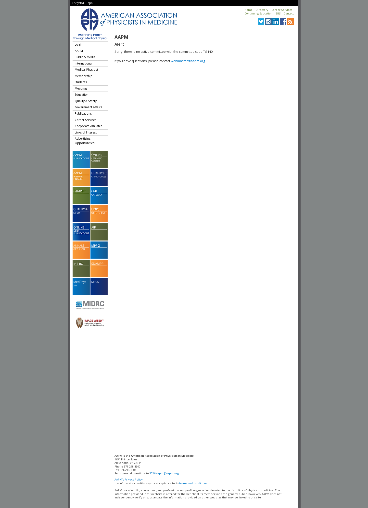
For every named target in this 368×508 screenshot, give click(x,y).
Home (248, 10)
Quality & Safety (86, 101)
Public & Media (85, 57)
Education (82, 95)
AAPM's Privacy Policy (128, 479)
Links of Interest (86, 132)
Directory (262, 10)
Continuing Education (258, 13)
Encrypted (78, 3)
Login (90, 3)
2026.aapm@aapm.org (164, 473)
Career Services (281, 10)
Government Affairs (88, 107)
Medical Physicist (86, 69)
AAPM (79, 51)
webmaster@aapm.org (188, 61)
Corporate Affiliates (88, 126)
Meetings (81, 88)
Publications (83, 113)
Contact (289, 13)
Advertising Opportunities (84, 140)
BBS (278, 13)
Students (81, 82)
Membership (83, 76)
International (83, 63)
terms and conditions (193, 483)
